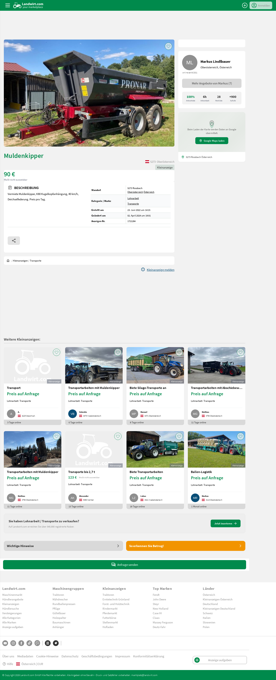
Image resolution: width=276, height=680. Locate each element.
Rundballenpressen (64, 604)
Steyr (156, 604)
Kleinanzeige (164, 167)
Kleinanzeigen (10, 604)
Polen (206, 627)
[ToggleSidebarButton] (8, 5)
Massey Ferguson (163, 622)
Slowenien (209, 622)
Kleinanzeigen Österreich (217, 599)
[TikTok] (29, 643)
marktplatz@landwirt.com (144, 675)
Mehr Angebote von (212, 83)
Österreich (149, 192)
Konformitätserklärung (148, 656)
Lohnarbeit (133, 198)
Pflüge (56, 608)
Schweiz (208, 613)
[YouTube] (5, 643)
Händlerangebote (12, 599)
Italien (206, 618)
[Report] (157, 269)
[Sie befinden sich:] (9, 260)
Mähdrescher (60, 599)
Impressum (122, 656)
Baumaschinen (61, 622)
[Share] (14, 240)
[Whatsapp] (37, 643)
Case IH (157, 613)
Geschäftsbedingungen (96, 656)
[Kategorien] (48, 643)
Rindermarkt (110, 608)
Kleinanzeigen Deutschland (219, 608)
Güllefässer (59, 613)
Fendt (156, 595)
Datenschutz (70, 656)
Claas (156, 618)
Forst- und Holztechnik (116, 604)
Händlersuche (10, 608)
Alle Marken (9, 622)
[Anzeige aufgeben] (245, 5)
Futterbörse (109, 618)
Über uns (8, 656)
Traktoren (58, 595)
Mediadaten (25, 656)
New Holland (160, 608)
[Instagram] (13, 643)
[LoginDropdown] (261, 5)
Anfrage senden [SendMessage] (124, 564)
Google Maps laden (211, 140)
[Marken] (56, 643)
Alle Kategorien (11, 618)
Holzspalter (59, 618)
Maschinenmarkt (12, 595)
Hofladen (108, 627)
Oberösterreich (135, 192)
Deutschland (210, 604)
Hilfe (7, 664)
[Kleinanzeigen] (20, 260)
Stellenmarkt (110, 622)
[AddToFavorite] (168, 46)
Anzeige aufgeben (12, 627)
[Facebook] (21, 643)
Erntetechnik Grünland (116, 599)
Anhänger (58, 627)
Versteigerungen (12, 613)
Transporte (133, 203)
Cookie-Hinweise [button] (47, 656)
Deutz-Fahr (159, 627)
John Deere (159, 599)
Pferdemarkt (110, 613)
